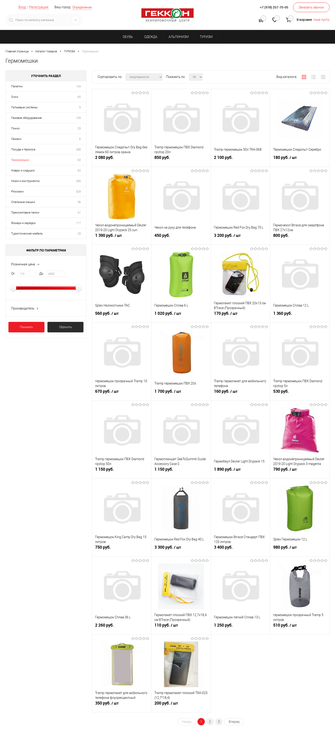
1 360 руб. (299, 315)
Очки (14, 97)
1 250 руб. (240, 627)
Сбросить (65, 327)
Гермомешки (20, 160)
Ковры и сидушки (23, 170)
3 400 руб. (240, 549)
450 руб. (181, 237)
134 (78, 86)
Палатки (17, 86)
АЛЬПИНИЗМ (179, 37)
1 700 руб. (181, 393)
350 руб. (121, 705)
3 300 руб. (181, 549)
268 (78, 149)
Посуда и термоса (23, 149)
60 (79, 97)
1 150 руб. (121, 471)
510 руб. (299, 627)
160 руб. (240, 393)
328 (78, 191)
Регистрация (38, 7)
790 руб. (299, 471)
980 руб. (299, 549)
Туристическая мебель (27, 233)
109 (78, 118)
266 (78, 181)
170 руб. (240, 315)
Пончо (15, 128)
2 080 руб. (121, 159)
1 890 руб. (240, 471)
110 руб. (181, 627)
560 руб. (121, 315)
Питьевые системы (24, 107)
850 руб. (181, 159)
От (13, 273)
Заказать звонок (311, 7)
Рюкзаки (17, 191)
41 (79, 212)
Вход (22, 7)
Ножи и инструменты (25, 181)
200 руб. (181, 705)
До (41, 273)
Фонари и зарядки (23, 223)
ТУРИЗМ (206, 37)
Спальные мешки (23, 202)
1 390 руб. (121, 237)
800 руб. (299, 237)
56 (79, 202)
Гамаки (16, 139)
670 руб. (121, 393)
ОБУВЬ (128, 37)
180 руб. (299, 159)
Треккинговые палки (25, 212)
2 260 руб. (121, 627)
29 (79, 128)
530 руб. (299, 393)
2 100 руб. (240, 159)
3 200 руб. (240, 237)
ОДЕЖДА (150, 37)
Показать (26, 327)
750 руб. (121, 549)
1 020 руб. (181, 315)
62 (79, 170)
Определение (82, 7)
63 (79, 160)
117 (78, 223)
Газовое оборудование (26, 118)
